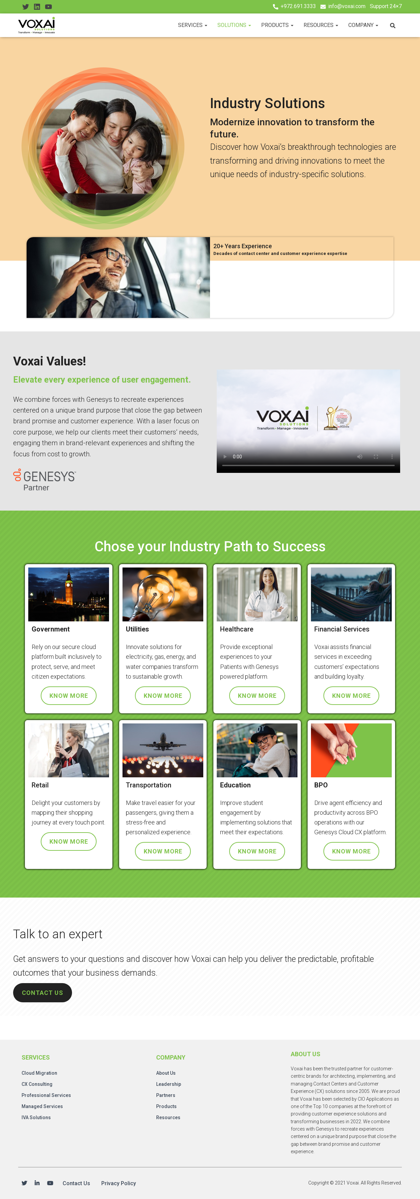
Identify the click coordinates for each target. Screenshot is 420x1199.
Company (363, 25)
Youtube (50, 1183)
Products (277, 25)
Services (192, 25)
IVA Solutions (36, 1117)
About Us (166, 1073)
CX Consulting (37, 1084)
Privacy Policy (118, 1183)
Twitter (24, 1183)
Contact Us (76, 1183)
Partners (165, 1095)
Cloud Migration (39, 1073)
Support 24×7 (386, 6)
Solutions (234, 25)
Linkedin (37, 1183)
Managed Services (42, 1106)
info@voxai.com (346, 6)
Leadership (168, 1084)
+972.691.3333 (298, 6)
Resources (321, 25)
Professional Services (46, 1095)
